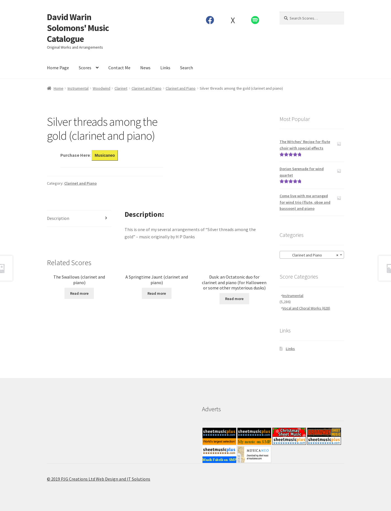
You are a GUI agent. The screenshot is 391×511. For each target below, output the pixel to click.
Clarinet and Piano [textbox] (310, 255)
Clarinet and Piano (146, 88)
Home (58, 88)
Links (165, 67)
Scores (85, 67)
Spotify (255, 20)
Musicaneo (105, 155)
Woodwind (101, 88)
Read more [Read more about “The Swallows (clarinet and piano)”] (79, 293)
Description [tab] (58, 218)
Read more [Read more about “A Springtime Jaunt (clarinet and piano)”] (156, 293)
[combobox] (312, 255)
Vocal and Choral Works (306, 308)
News (145, 67)
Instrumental (78, 88)
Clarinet (121, 88)
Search (186, 67)
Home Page (58, 67)
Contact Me (119, 67)
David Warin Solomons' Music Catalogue (78, 27)
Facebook (210, 20)
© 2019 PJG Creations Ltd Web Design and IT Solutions (98, 479)
